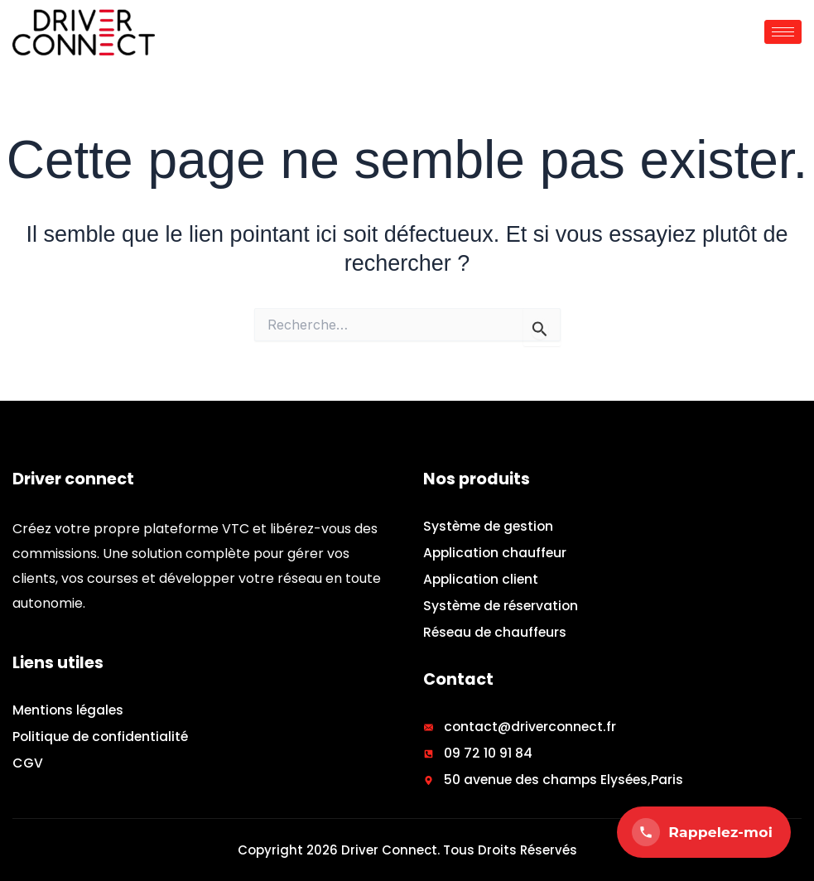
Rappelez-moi (702, 832)
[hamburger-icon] (783, 32)
